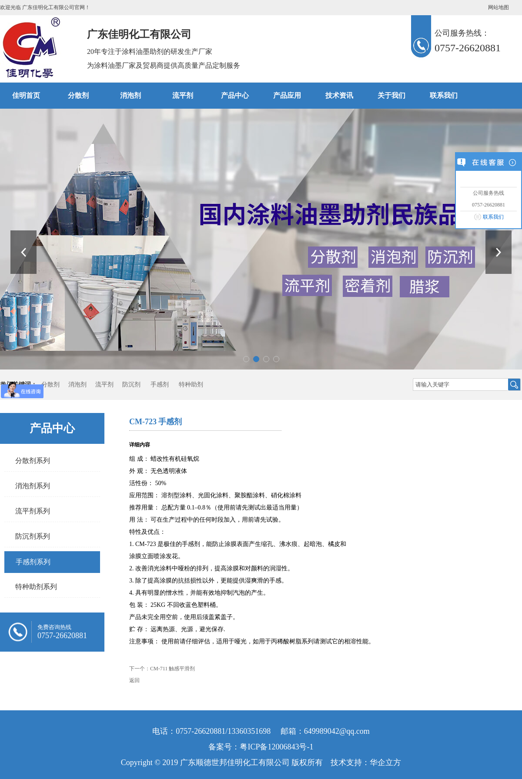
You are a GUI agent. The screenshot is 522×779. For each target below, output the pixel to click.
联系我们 (493, 217)
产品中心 (235, 95)
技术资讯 (339, 95)
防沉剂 (131, 384)
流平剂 (182, 95)
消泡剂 (130, 95)
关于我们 (391, 95)
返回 (134, 680)
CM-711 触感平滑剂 (172, 669)
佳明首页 (26, 95)
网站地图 (498, 7)
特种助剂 (191, 384)
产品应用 (287, 95)
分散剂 (78, 95)
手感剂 (160, 384)
